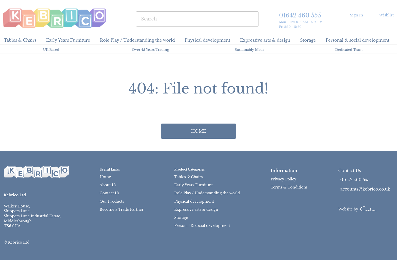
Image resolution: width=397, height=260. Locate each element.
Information (284, 170)
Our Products (112, 201)
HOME (198, 131)
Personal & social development (202, 225)
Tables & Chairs (188, 177)
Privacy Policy (283, 179)
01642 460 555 (300, 15)
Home (105, 177)
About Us (108, 185)
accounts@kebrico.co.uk (365, 189)
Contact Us (109, 193)
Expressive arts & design (196, 209)
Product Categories (189, 169)
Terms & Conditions (289, 187)
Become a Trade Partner (121, 209)
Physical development (194, 201)
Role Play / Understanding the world (207, 193)
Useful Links (110, 169)
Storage (181, 217)
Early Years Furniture (193, 185)
